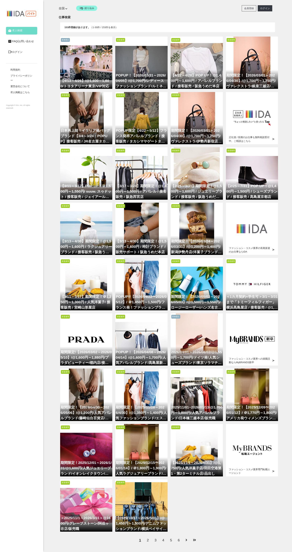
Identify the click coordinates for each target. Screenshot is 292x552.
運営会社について (20, 86)
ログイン (15, 52)
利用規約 (15, 69)
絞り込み (86, 8)
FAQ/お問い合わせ (20, 41)
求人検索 (15, 30)
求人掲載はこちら (20, 92)
